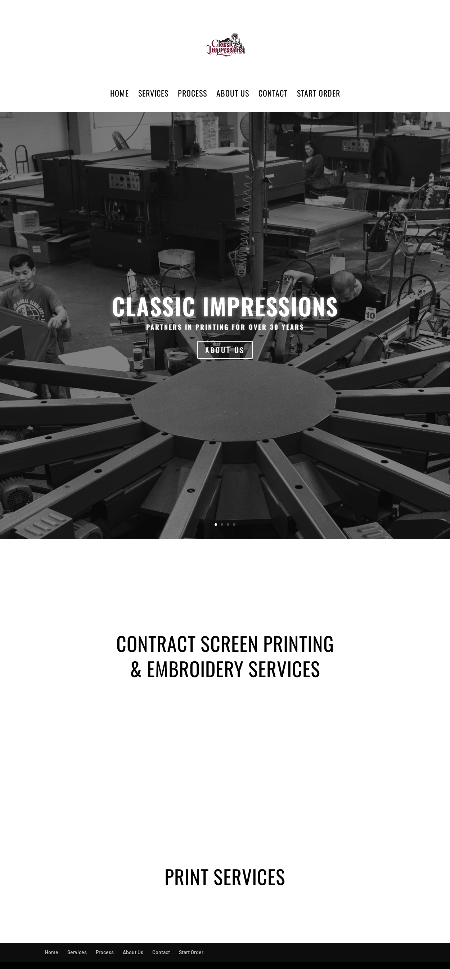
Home (119, 94)
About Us (232, 94)
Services (153, 94)
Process (192, 94)
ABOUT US (225, 350)
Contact (273, 94)
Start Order (318, 94)
